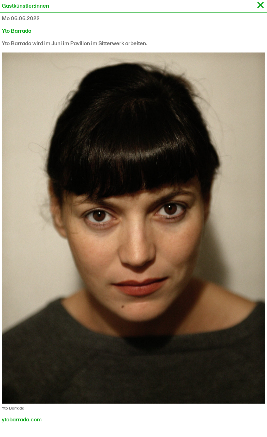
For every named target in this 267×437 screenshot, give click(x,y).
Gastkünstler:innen (25, 6)
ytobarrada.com (22, 419)
